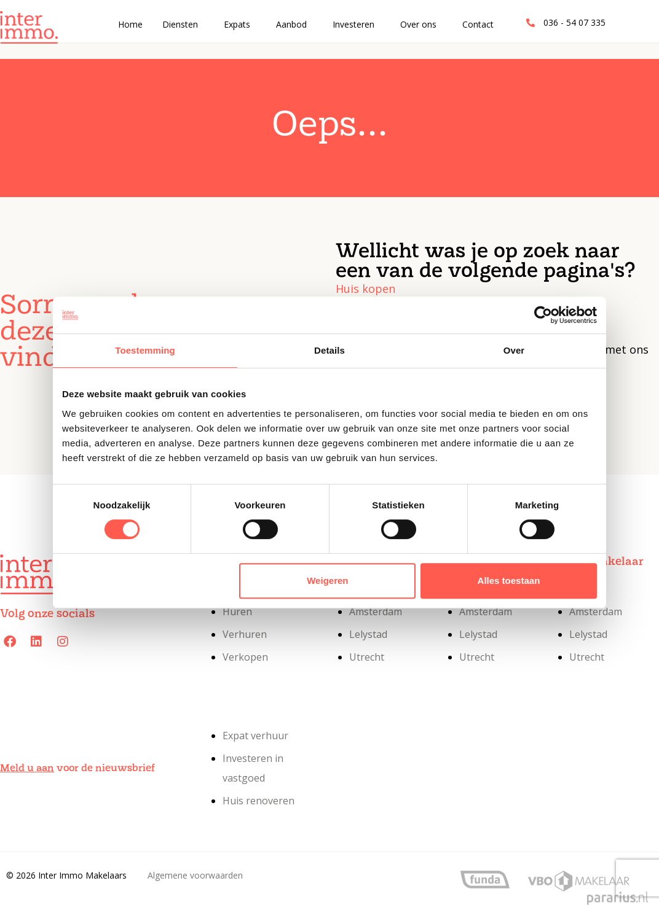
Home (130, 24)
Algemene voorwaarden (195, 875)
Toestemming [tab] (145, 350)
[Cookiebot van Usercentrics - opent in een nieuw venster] (543, 315)
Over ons (418, 24)
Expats (237, 24)
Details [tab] (329, 350)
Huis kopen (365, 288)
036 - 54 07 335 (574, 22)
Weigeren (327, 580)
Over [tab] (514, 350)
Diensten (180, 24)
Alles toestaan (509, 580)
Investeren (353, 24)
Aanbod (291, 24)
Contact (478, 24)
